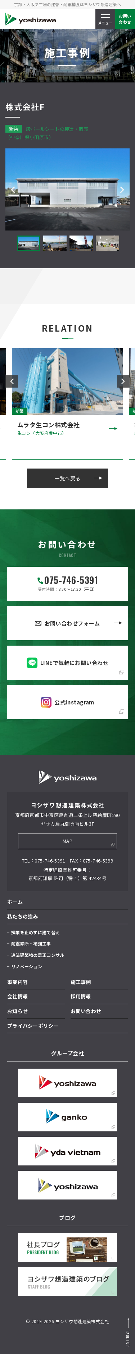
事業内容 (17, 981)
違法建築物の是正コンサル (37, 955)
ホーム (15, 901)
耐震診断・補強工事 (31, 943)
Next (122, 189)
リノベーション (26, 966)
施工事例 (81, 981)
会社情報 (17, 996)
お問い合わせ (86, 1011)
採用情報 (81, 996)
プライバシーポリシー (33, 1025)
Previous (12, 189)
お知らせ (17, 1011)
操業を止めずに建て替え (35, 932)
